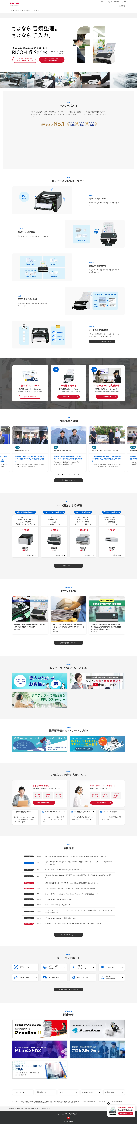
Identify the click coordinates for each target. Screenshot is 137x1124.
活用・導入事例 (58, 15)
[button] (123, 2)
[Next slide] (78, 474)
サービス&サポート (98, 15)
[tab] (62, 474)
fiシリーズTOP (17, 15)
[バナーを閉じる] (108, 1103)
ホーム (10, 11)
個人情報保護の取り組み (32, 1108)
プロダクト (18, 11)
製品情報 (38, 15)
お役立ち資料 (78, 15)
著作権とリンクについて (16, 1108)
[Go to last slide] (59, 474)
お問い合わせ (118, 15)
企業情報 (122, 6)
